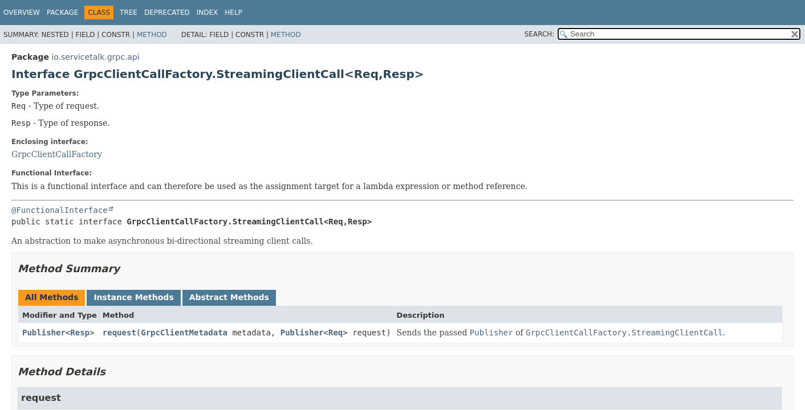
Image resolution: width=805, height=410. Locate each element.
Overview (21, 13)
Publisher (44, 332)
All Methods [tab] (51, 297)
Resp (80, 332)
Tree (128, 13)
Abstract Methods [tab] (229, 297)
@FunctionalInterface (59, 210)
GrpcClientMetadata (184, 332)
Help (233, 13)
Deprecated (167, 13)
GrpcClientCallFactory (56, 154)
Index (207, 13)
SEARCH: (540, 34)
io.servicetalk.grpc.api (95, 57)
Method (152, 35)
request (119, 332)
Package (62, 13)
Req (335, 332)
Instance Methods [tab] (133, 297)
